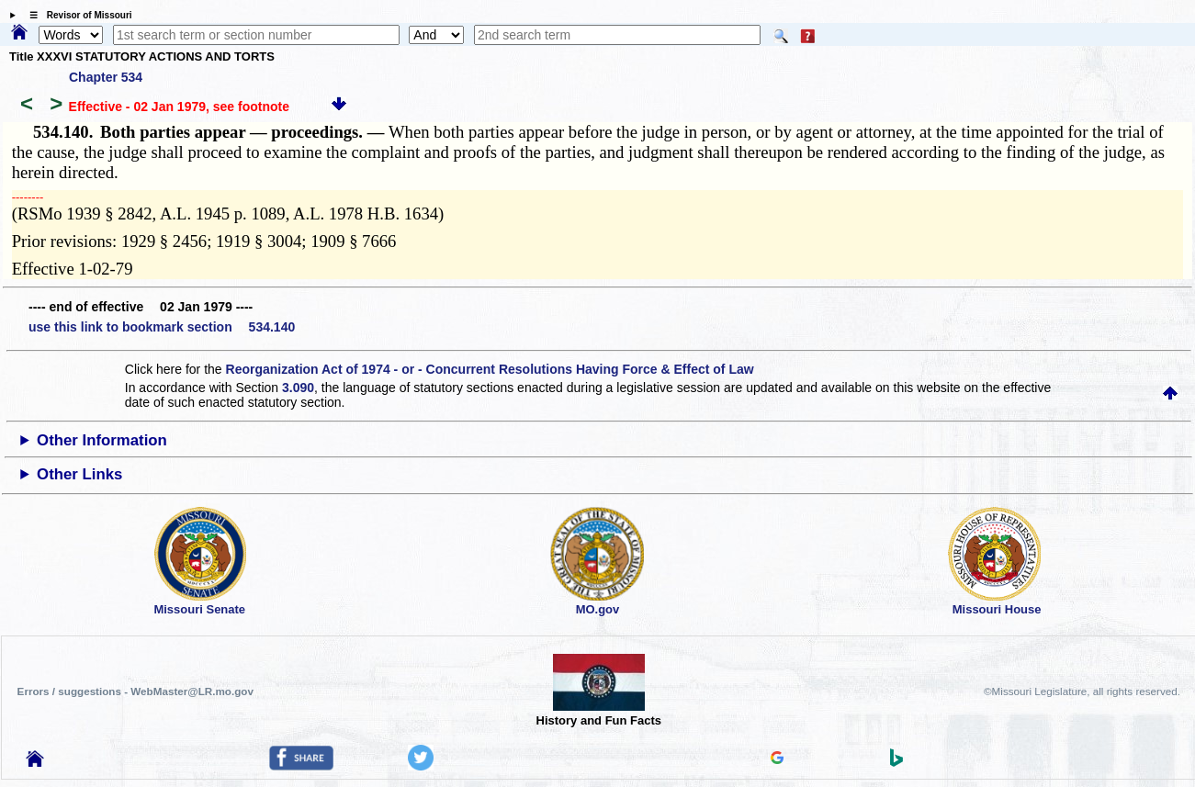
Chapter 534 (105, 77)
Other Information (102, 440)
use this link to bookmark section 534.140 (161, 327)
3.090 (298, 387)
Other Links (79, 474)
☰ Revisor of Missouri (76, 15)
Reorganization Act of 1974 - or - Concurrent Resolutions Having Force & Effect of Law (490, 369)
